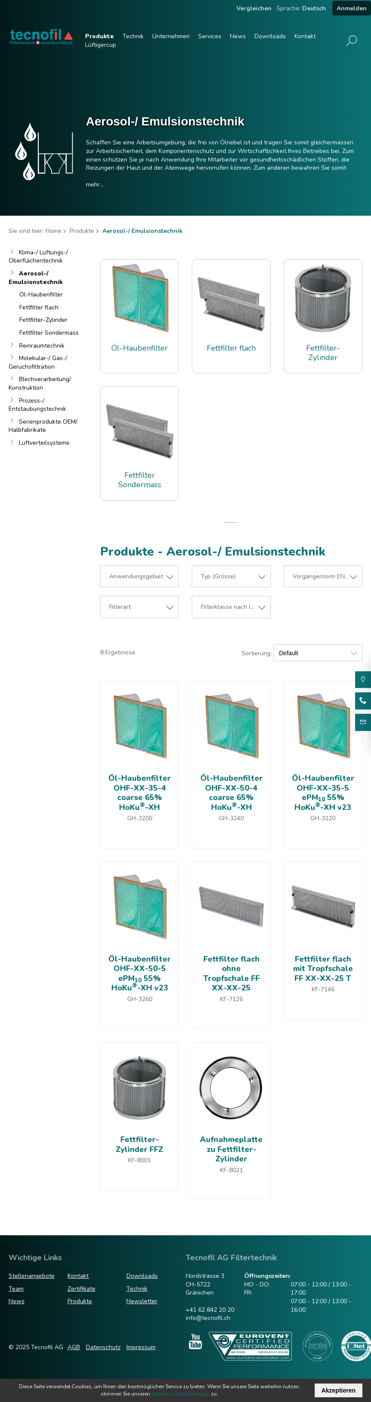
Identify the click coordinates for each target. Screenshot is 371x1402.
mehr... (95, 184)
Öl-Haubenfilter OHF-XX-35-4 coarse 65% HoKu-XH (139, 792)
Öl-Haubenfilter (41, 294)
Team (16, 1289)
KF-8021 (231, 1170)
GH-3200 (139, 818)
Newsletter (141, 1301)
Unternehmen (171, 36)
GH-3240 (231, 818)
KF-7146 (323, 989)
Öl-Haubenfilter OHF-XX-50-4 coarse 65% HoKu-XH (231, 792)
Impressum (141, 1347)
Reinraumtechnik (41, 346)
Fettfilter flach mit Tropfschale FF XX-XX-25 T (323, 969)
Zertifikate (81, 1289)
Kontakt (305, 36)
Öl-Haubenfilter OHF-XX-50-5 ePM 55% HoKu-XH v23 (139, 973)
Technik (133, 36)
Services (209, 36)
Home (53, 231)
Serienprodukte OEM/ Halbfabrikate (43, 426)
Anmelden (352, 8)
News (238, 36)
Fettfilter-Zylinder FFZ (139, 1144)
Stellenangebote (32, 1276)
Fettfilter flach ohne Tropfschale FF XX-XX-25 (231, 973)
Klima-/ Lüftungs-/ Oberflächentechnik (38, 256)
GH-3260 (139, 999)
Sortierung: (257, 653)
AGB (73, 1347)
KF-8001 (139, 1160)
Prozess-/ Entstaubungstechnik (37, 405)
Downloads (270, 36)
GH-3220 (322, 818)
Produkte (99, 36)
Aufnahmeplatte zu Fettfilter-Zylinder (231, 1149)
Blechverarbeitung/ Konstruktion (40, 383)
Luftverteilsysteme (44, 443)
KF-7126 (231, 999)
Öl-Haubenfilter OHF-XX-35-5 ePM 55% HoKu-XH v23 (323, 792)
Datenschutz (103, 1347)
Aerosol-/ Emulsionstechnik (36, 277)
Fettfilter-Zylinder (43, 320)
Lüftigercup (100, 45)
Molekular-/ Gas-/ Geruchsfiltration (38, 362)
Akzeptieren (339, 1390)
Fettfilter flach (38, 307)
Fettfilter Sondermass (49, 333)
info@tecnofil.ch (208, 1318)
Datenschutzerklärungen (180, 1393)
